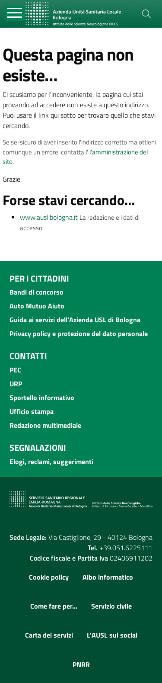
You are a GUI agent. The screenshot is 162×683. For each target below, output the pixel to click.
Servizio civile (111, 606)
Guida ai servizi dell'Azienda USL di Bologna (75, 319)
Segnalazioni (38, 447)
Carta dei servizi (49, 635)
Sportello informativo (42, 397)
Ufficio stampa (32, 411)
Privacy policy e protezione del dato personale (79, 333)
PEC (15, 370)
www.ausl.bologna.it (49, 217)
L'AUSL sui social (112, 635)
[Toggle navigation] (15, 13)
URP (16, 383)
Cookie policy (49, 577)
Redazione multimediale (45, 425)
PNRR (81, 664)
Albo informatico (108, 577)
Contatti (28, 355)
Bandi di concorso (37, 292)
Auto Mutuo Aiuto (37, 306)
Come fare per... (53, 606)
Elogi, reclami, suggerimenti (51, 461)
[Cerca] (146, 14)
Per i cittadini (39, 278)
